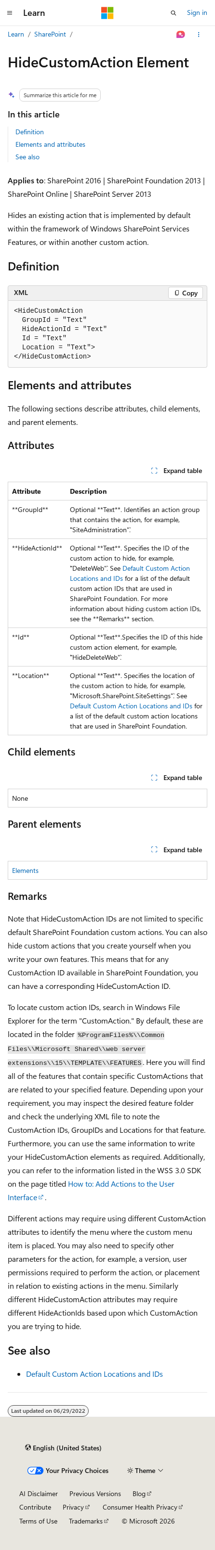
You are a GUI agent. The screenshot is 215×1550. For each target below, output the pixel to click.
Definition (29, 131)
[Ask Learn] (181, 34)
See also (27, 156)
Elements (25, 870)
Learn (16, 33)
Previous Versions (95, 1493)
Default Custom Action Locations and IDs (131, 705)
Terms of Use (38, 1520)
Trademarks (86, 1520)
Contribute (35, 1507)
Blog (139, 1493)
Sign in (197, 12)
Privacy (73, 1507)
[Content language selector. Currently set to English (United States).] (63, 1448)
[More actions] (198, 34)
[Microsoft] (107, 13)
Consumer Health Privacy (140, 1507)
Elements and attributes (50, 144)
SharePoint (50, 33)
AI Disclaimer (38, 1493)
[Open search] (173, 13)
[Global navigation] (9, 13)
